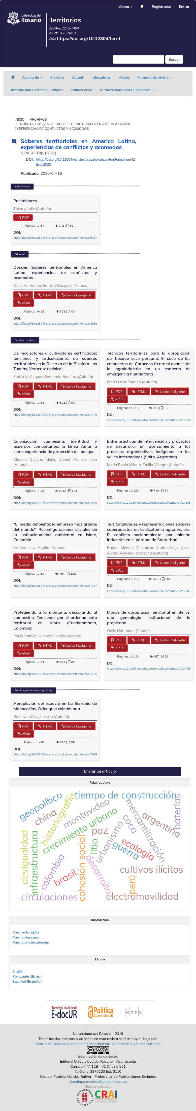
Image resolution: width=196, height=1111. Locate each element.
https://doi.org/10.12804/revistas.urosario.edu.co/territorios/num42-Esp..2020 (86, 161)
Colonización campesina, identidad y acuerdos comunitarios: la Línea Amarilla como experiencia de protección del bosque (55, 446)
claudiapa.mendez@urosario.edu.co (98, 1081)
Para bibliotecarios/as (30, 942)
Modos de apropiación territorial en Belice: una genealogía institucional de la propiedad (149, 617)
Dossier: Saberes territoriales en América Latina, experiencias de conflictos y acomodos (55, 272)
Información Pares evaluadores (37, 90)
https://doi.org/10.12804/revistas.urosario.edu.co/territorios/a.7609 (149, 502)
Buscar (174, 59)
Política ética (81, 90)
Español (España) (27, 981)
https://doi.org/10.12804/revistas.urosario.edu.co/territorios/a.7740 (55, 414)
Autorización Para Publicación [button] (127, 90)
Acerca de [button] (32, 77)
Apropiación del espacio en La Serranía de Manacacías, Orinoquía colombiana (55, 706)
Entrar (184, 6)
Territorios (65, 20)
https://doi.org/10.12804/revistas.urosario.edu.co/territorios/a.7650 (55, 503)
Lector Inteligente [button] (78, 295)
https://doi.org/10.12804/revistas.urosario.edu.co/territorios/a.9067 (55, 237)
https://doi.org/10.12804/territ (88, 38)
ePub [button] (25, 303)
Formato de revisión (154, 77)
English (18, 971)
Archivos (57, 77)
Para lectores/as (25, 932)
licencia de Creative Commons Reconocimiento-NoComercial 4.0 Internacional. (98, 1043)
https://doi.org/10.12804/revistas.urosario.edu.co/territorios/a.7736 (149, 420)
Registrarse (161, 6)
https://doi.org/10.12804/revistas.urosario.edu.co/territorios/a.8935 (55, 323)
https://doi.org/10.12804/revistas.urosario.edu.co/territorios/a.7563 (149, 591)
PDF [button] (24, 217)
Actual (77, 77)
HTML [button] (47, 295)
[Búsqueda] (138, 59)
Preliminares (25, 200)
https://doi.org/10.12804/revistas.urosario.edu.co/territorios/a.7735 (55, 674)
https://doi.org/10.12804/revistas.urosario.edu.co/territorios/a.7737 (55, 585)
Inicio (19, 119)
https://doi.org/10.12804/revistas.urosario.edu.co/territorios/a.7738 (149, 668)
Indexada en (100, 77)
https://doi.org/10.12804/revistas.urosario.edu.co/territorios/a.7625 (55, 754)
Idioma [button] (125, 6)
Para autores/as (25, 937)
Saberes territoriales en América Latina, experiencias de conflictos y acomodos (78, 144)
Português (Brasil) (27, 976)
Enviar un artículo (100, 771)
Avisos (124, 77)
